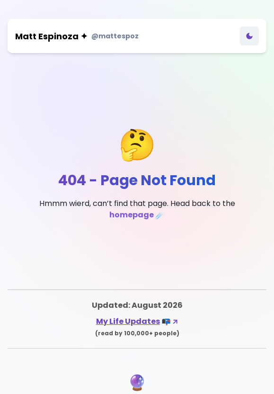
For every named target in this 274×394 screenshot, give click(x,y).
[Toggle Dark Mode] (249, 36)
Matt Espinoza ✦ (51, 36)
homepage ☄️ (137, 214)
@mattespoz (115, 36)
